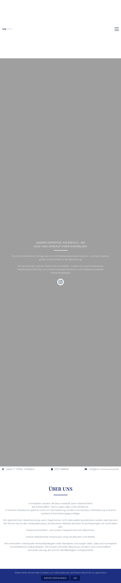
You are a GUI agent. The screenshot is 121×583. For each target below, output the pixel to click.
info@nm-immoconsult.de (104, 469)
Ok (75, 578)
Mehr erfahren (55, 578)
